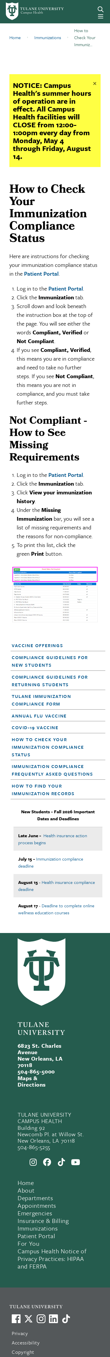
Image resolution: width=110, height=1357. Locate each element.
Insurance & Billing (43, 1220)
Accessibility (26, 1342)
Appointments (37, 1205)
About (26, 1190)
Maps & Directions (32, 1081)
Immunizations (38, 1228)
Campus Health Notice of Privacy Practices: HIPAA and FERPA (52, 1259)
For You (29, 1243)
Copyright (23, 1352)
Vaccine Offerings (37, 645)
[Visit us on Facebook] (16, 1318)
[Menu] (100, 16)
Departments (35, 1197)
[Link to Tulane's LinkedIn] (53, 1318)
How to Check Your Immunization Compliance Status (48, 747)
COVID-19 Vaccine (35, 727)
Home (26, 1182)
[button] (54, 645)
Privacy (20, 1333)
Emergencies (35, 1213)
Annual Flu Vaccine (39, 716)
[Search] (100, 9)
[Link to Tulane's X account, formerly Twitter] (28, 1318)
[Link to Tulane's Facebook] (41, 1318)
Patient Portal (41, 273)
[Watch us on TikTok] (66, 1318)
